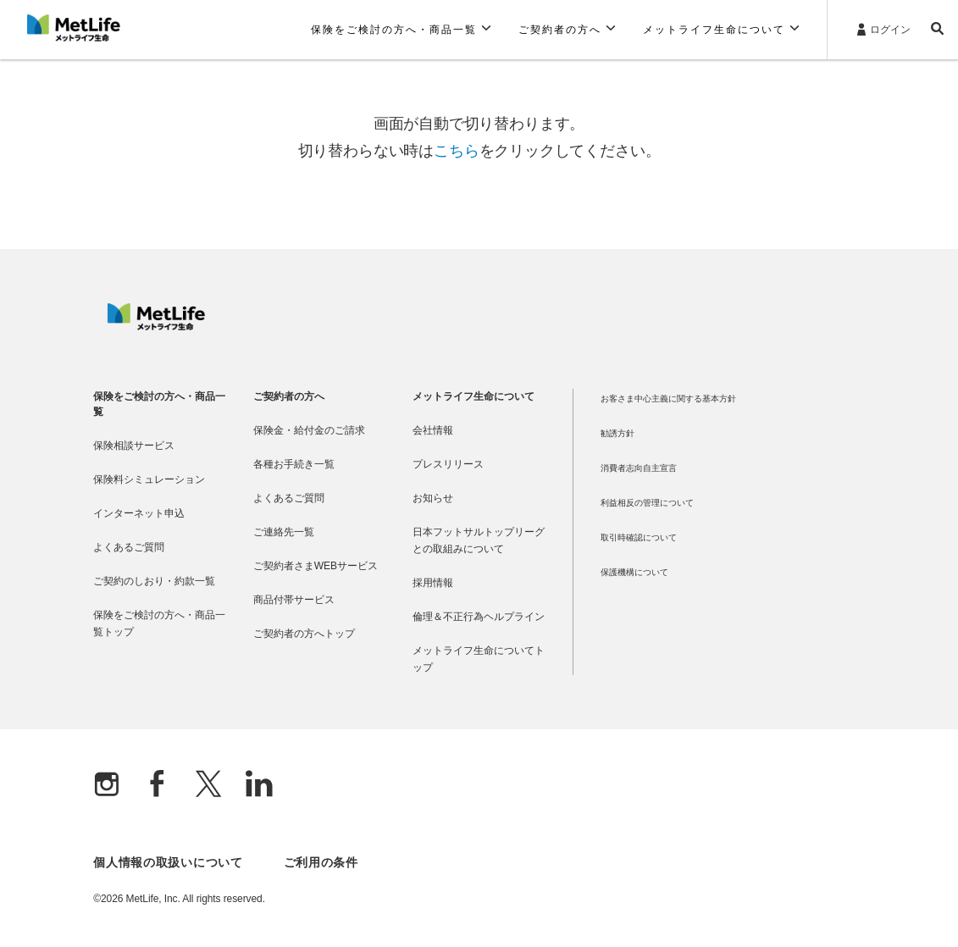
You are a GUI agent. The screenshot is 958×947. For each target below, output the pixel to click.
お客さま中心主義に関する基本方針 (668, 398)
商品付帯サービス (294, 600)
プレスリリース (448, 464)
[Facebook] (157, 785)
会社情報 (433, 430)
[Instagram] (106, 785)
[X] (208, 785)
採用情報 (433, 583)
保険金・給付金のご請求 (309, 430)
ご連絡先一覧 (283, 532)
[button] (401, 29)
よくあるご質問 (128, 547)
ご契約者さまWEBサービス (315, 566)
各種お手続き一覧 (294, 464)
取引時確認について (639, 537)
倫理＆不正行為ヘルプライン (479, 617)
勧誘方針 (617, 433)
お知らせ (433, 498)
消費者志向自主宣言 (639, 468)
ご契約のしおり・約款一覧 (154, 581)
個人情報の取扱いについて (167, 862)
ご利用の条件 (321, 862)
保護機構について (634, 572)
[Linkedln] (259, 785)
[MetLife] (156, 326)
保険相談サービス (133, 445)
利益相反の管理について (647, 502)
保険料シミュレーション (149, 479)
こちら (456, 150)
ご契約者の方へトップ (304, 634)
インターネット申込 (139, 513)
